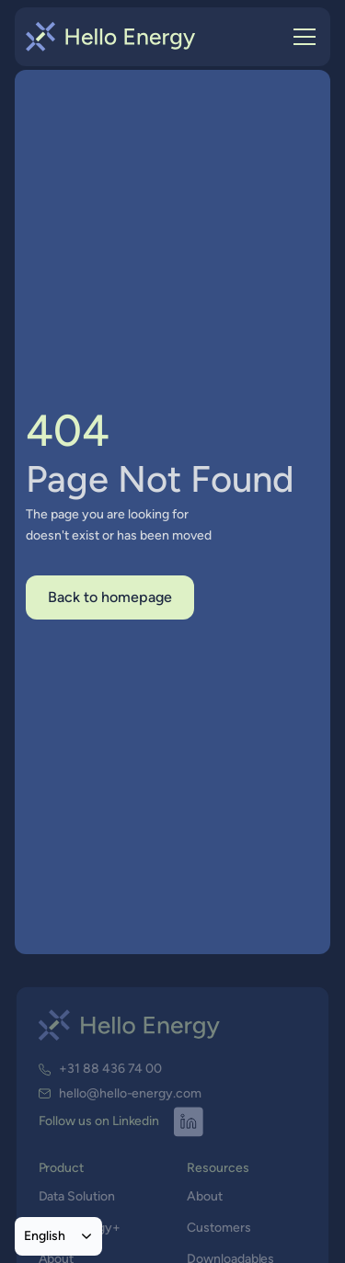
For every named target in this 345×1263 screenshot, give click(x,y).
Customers (218, 1227)
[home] (111, 36)
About (204, 1197)
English (44, 1235)
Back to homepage (110, 597)
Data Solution (77, 1197)
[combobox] (58, 1236)
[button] (300, 37)
